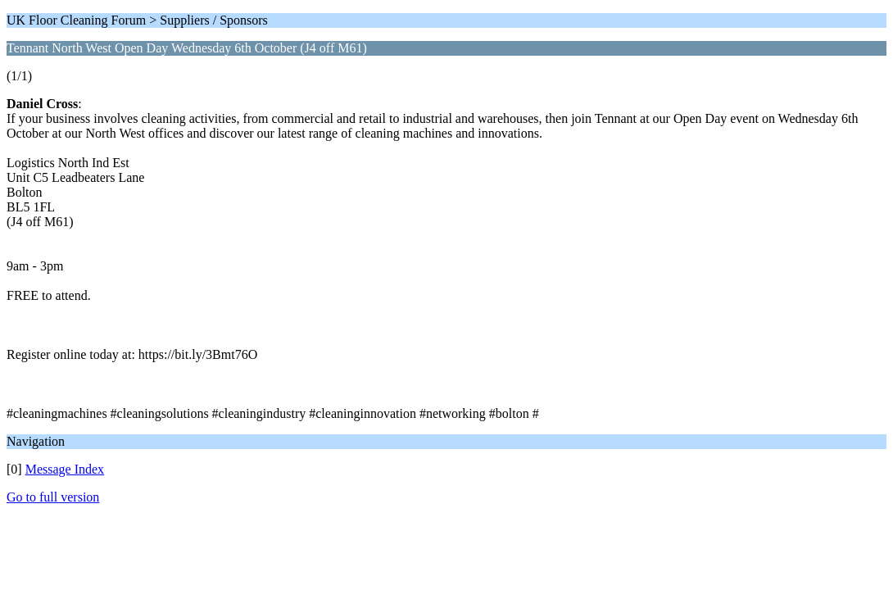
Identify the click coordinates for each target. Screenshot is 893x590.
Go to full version (53, 497)
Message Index (64, 469)
